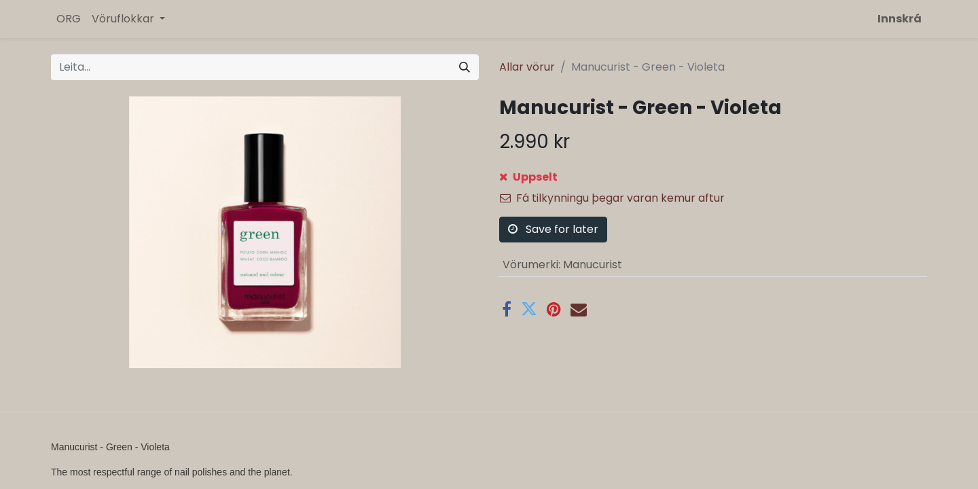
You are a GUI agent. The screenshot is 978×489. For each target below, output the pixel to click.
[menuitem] (68, 19)
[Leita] (464, 67)
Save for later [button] (553, 229)
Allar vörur (527, 67)
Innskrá (899, 18)
